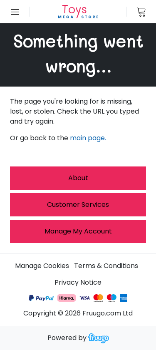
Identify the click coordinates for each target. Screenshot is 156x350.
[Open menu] (15, 11)
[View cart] (141, 11)
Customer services (78, 204)
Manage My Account (78, 231)
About (78, 178)
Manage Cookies (42, 266)
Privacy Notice (78, 282)
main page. (88, 138)
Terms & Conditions (106, 266)
